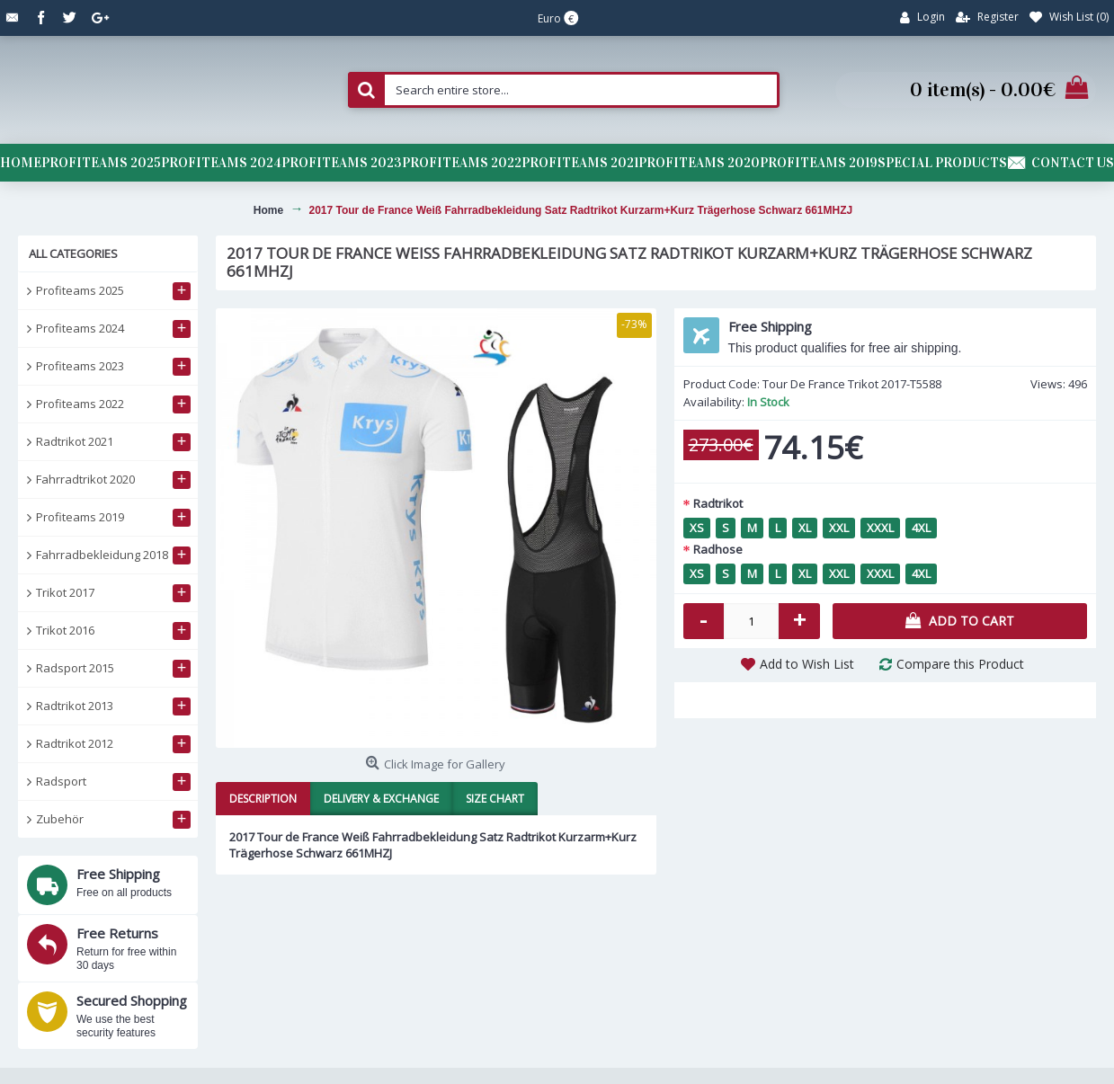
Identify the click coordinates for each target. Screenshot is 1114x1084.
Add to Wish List (807, 663)
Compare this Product (960, 663)
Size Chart (495, 798)
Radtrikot (718, 503)
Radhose (718, 549)
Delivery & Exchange (381, 798)
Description (263, 798)
